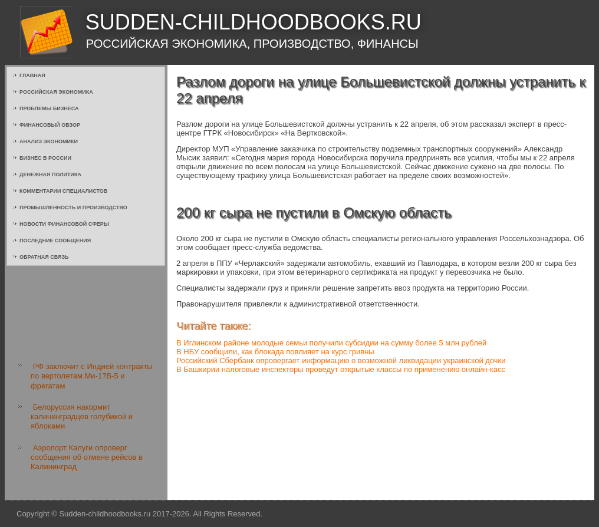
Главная (32, 75)
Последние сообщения (55, 240)
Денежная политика (50, 174)
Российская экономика (56, 92)
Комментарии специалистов (63, 191)
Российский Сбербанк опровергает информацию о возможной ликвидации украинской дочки (341, 360)
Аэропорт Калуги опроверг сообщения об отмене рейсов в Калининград (87, 457)
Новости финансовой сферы (64, 224)
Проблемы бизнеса (49, 108)
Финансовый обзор (49, 125)
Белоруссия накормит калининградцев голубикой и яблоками (82, 417)
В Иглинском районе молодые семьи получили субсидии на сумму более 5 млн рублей (331, 342)
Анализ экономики (48, 141)
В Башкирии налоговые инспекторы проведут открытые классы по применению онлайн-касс (340, 369)
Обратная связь (44, 257)
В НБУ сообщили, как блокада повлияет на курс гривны (275, 351)
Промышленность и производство (73, 207)
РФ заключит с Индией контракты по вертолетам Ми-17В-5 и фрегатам (92, 376)
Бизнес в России (45, 158)
